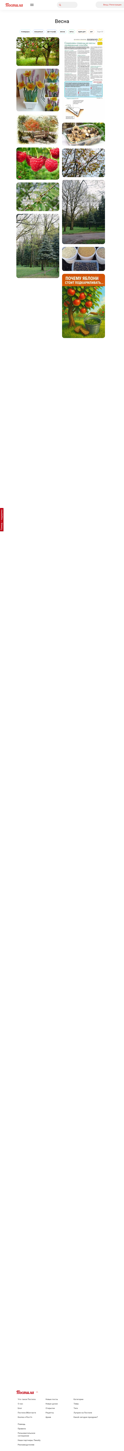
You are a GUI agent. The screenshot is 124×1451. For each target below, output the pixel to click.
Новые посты (51, 1399)
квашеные (38, 32)
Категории (78, 1399)
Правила (22, 1429)
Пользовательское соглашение (26, 1434)
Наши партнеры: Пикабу (29, 1440)
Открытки (50, 1408)
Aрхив (48, 1417)
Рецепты (49, 1413)
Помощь (21, 1424)
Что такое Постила (27, 1399)
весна (62, 32)
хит (91, 32)
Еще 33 (100, 32)
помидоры (25, 32)
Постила (14, 5)
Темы (75, 1404)
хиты (71, 32)
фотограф (51, 32)
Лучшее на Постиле (82, 1413)
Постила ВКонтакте (27, 1413)
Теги (75, 1408)
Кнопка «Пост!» (25, 1417)
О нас (20, 1404)
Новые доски (51, 1404)
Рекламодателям (26, 1445)
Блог (20, 1408)
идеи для (82, 32)
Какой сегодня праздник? (85, 1417)
